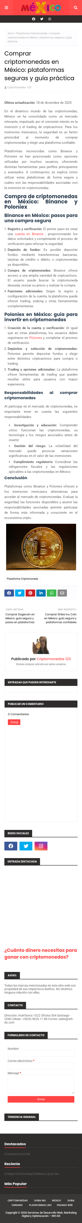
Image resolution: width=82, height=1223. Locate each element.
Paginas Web (65, 1205)
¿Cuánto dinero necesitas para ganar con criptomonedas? (40, 953)
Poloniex (36, 338)
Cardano (17, 1205)
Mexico (56, 1200)
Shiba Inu (40, 1200)
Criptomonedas (18, 1200)
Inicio (11, 33)
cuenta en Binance (30, 234)
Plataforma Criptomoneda (31, 33)
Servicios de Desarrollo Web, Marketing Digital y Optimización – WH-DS (49, 1214)
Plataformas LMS (40, 1205)
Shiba (70, 1200)
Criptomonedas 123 (19, 87)
